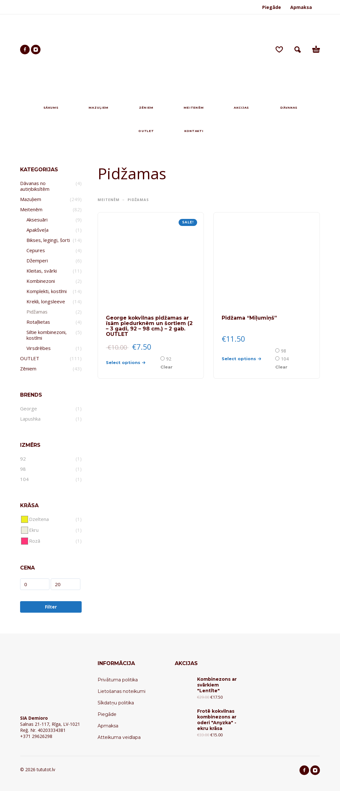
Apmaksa (301, 7)
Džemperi (37, 260)
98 (283, 351)
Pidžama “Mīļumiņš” (249, 318)
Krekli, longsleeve (45, 301)
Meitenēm (31, 209)
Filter (51, 607)
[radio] (166, 359)
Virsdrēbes (38, 348)
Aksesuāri (37, 219)
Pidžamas (37, 311)
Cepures (35, 250)
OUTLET (29, 358)
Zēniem (28, 368)
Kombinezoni (40, 281)
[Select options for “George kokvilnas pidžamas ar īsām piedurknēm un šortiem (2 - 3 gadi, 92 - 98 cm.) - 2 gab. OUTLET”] (132, 363)
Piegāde (271, 7)
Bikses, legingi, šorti (48, 240)
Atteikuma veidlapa (119, 737)
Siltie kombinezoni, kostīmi (46, 335)
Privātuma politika (118, 680)
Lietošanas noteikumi (121, 691)
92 (168, 359)
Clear (166, 366)
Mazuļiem (30, 199)
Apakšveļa (37, 230)
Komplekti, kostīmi (46, 291)
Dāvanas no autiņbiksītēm (34, 186)
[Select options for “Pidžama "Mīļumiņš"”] (248, 359)
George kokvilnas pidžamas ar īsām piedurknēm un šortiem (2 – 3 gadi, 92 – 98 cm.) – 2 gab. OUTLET (149, 326)
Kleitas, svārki (41, 271)
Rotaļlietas (38, 322)
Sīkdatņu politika (116, 703)
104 (285, 359)
